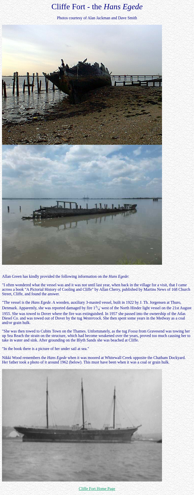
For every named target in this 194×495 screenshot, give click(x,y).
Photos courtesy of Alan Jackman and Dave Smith (97, 18)
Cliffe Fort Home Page (97, 488)
